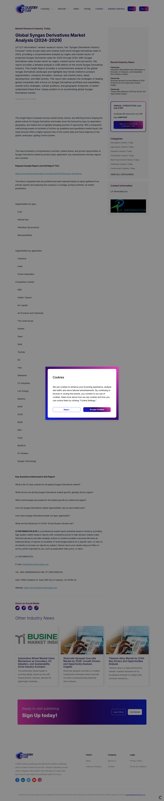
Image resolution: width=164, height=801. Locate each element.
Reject (66, 409)
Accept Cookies (97, 409)
